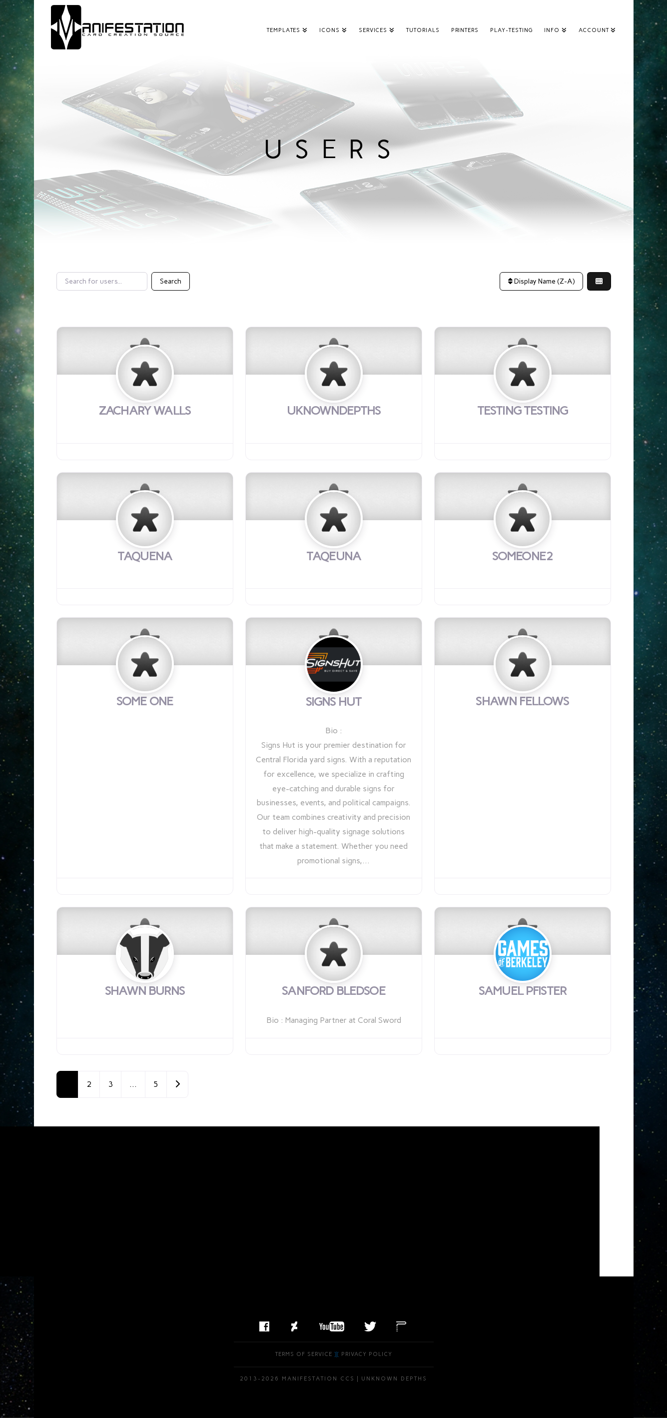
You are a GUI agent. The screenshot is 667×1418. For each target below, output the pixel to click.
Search (170, 281)
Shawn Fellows (522, 701)
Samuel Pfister (522, 990)
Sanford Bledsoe (333, 990)
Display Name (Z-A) (541, 281)
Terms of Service (303, 1354)
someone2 (522, 556)
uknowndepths (334, 410)
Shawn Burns (144, 990)
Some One (144, 701)
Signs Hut (333, 701)
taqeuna (333, 556)
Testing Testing (522, 410)
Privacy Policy (366, 1354)
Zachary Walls (144, 410)
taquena (144, 556)
